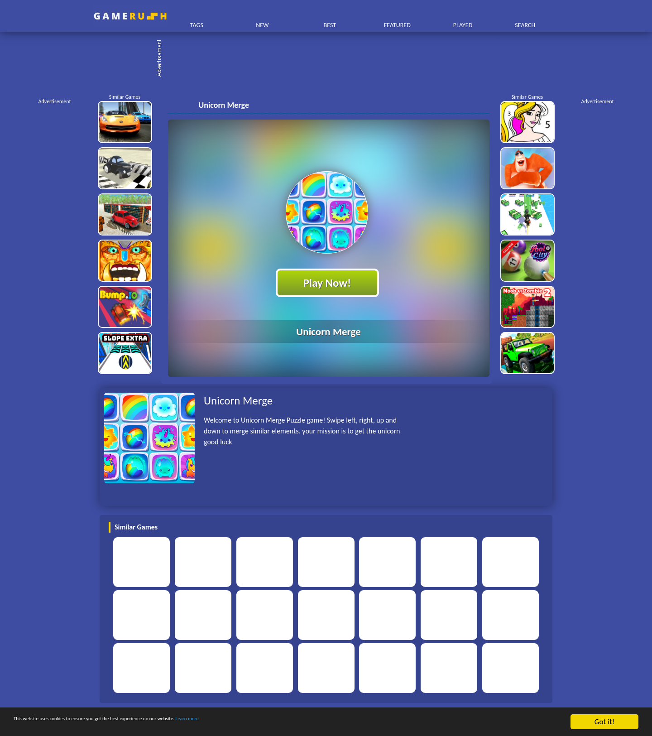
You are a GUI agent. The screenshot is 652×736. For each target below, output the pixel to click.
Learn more (283, 722)
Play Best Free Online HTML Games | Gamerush (130, 16)
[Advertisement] (330, 58)
